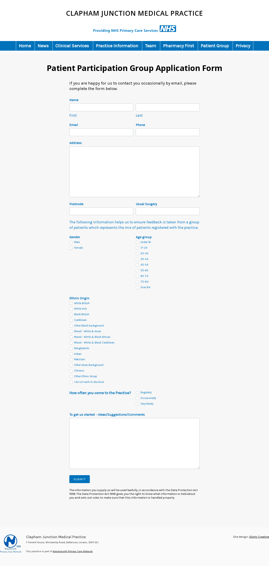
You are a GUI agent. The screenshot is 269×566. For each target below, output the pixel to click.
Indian (75, 354)
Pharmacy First (178, 46)
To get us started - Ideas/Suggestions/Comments (107, 415)
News (43, 46)
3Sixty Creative (259, 537)
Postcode (76, 204)
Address (75, 143)
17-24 (141, 248)
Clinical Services (72, 46)
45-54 (142, 265)
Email (73, 125)
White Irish (78, 309)
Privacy (243, 46)
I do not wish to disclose (86, 382)
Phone (140, 125)
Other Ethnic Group (83, 376)
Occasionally (146, 398)
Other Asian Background (86, 365)
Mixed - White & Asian (85, 331)
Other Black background (86, 326)
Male (74, 242)
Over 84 (143, 287)
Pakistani (77, 359)
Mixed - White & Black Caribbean (91, 343)
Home (25, 46)
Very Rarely (145, 404)
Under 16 (143, 242)
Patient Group (215, 46)
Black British (79, 314)
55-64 (142, 270)
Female (76, 248)
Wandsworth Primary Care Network (73, 551)
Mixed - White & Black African (89, 337)
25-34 (142, 253)
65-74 (142, 276)
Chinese (76, 371)
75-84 (142, 282)
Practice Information (117, 46)
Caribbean (78, 320)
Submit (80, 479)
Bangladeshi (79, 348)
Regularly (144, 392)
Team (150, 46)
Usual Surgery (146, 204)
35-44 (142, 259)
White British (79, 303)
